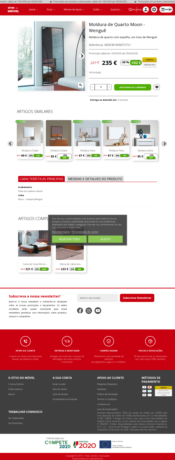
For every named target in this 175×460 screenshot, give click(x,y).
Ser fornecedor (15, 423)
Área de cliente (60, 389)
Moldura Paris (87, 150)
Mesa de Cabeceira (69, 264)
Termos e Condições (107, 399)
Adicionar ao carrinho (132, 87)
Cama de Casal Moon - (34, 264)
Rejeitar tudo (69, 239)
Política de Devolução (107, 394)
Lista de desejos (60, 394)
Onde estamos (15, 389)
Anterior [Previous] (21, 56)
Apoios (11, 394)
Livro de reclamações (107, 409)
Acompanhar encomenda (65, 399)
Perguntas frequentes (107, 384)
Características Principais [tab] (41, 179)
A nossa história (16, 384)
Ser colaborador (16, 418)
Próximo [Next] (82, 56)
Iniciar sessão (59, 384)
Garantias (101, 389)
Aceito (106, 239)
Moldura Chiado (30, 150)
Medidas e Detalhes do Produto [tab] (95, 179)
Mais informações (61, 231)
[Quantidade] (101, 87)
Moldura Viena (145, 150)
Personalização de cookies (85, 231)
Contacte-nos (103, 404)
